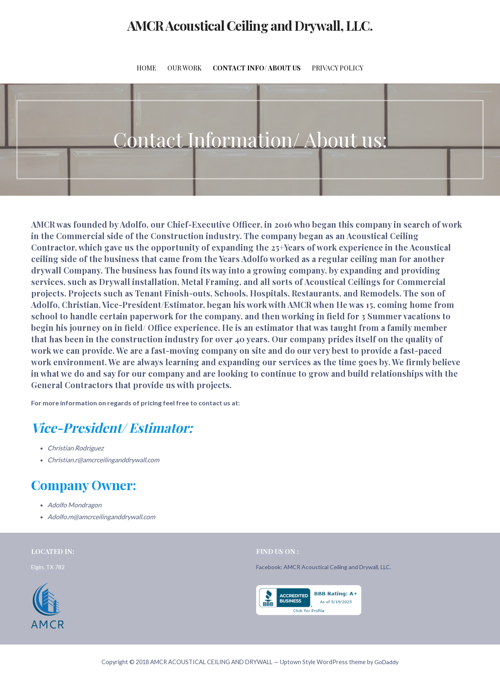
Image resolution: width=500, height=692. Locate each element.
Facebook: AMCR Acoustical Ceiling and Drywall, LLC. (323, 566)
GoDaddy (386, 661)
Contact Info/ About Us (257, 67)
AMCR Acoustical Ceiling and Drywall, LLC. (250, 25)
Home (146, 67)
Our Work (184, 67)
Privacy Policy (337, 67)
